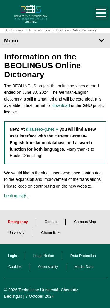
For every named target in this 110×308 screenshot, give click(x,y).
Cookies (15, 267)
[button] (94, 14)
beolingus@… (17, 195)
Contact (51, 222)
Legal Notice (43, 256)
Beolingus (13, 296)
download (61, 105)
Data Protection (83, 256)
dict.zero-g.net (40, 129)
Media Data (84, 267)
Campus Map (85, 222)
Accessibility (48, 267)
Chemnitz (49, 233)
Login (12, 256)
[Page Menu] (55, 40)
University (16, 233)
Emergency (18, 222)
